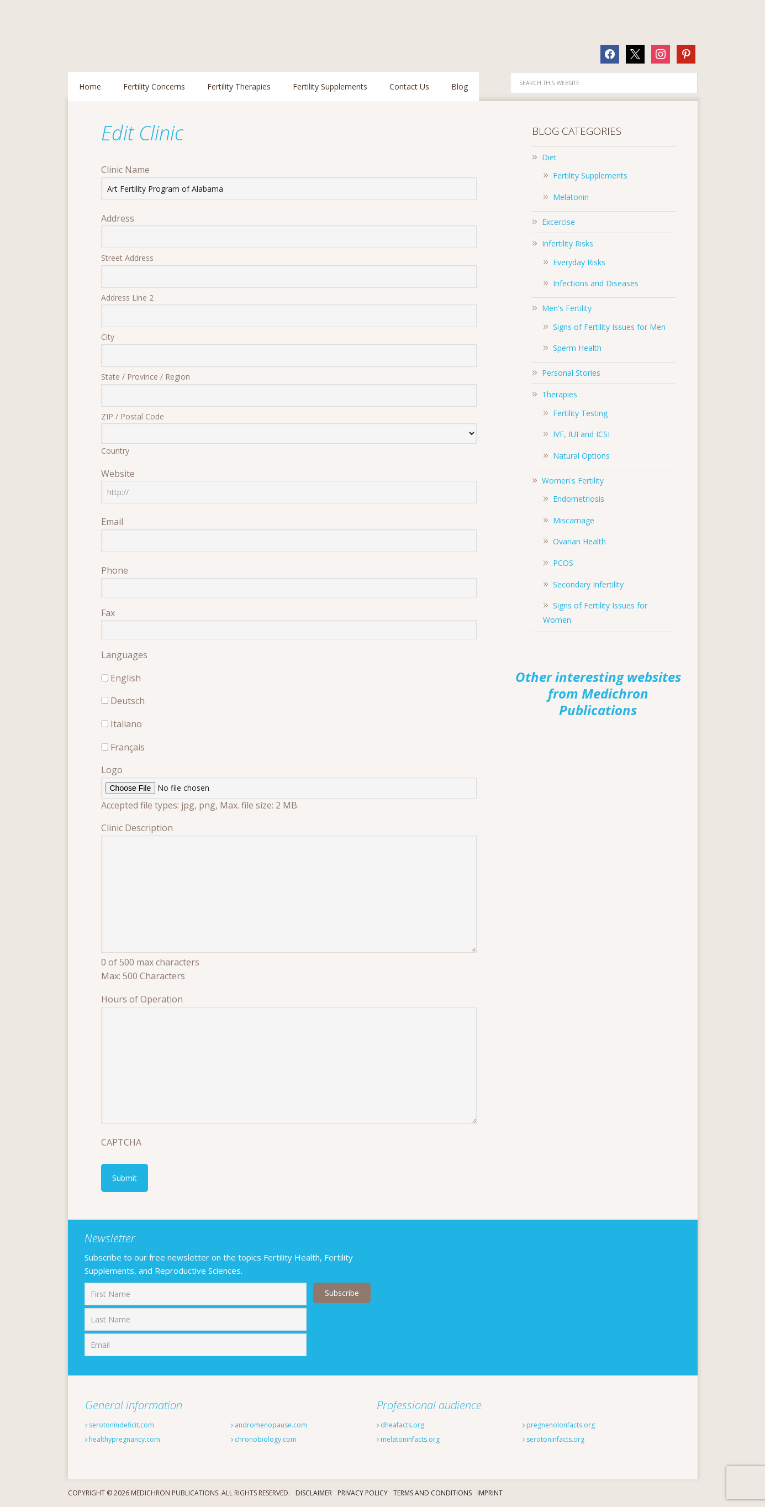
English (125, 678)
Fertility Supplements (590, 175)
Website (118, 474)
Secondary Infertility (588, 584)
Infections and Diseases (596, 283)
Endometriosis (578, 498)
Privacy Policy (362, 1493)
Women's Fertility (573, 480)
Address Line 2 (127, 297)
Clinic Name (125, 170)
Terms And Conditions (432, 1493)
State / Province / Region (145, 376)
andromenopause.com (280, 1424)
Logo (112, 770)
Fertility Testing (580, 413)
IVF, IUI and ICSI (581, 434)
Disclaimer (314, 1493)
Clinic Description (137, 828)
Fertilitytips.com (140, 29)
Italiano (126, 724)
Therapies (559, 394)
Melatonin (571, 197)
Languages (124, 655)
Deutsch (127, 701)
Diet (549, 157)
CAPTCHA (121, 1142)
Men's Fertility (567, 308)
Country (115, 450)
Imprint (490, 1493)
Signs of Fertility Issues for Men (609, 327)
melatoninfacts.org (419, 1438)
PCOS (563, 563)
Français (127, 747)
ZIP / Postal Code (132, 416)
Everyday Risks (579, 262)
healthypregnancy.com (134, 1438)
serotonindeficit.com (130, 1424)
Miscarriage (573, 520)
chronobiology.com (273, 1438)
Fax (108, 613)
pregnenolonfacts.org (571, 1424)
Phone (114, 570)
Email (112, 522)
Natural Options (581, 455)
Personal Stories (571, 372)
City (107, 337)
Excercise (558, 222)
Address (117, 218)
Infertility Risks (567, 243)
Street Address (127, 258)
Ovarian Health (579, 541)
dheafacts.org (408, 1424)
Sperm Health (577, 348)
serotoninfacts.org (564, 1438)
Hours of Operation (142, 999)
